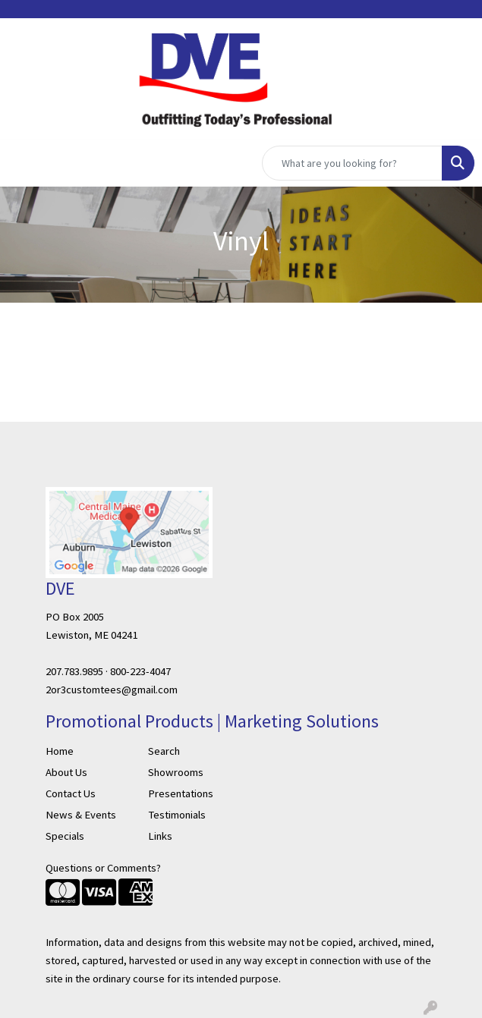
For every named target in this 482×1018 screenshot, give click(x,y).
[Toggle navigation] (23, 163)
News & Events (81, 815)
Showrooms (175, 772)
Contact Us (71, 793)
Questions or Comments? (103, 868)
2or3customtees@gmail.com (112, 689)
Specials (65, 836)
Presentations (180, 793)
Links (160, 836)
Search (164, 751)
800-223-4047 (140, 671)
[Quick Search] (352, 163)
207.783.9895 (74, 671)
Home (60, 751)
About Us (66, 772)
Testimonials (177, 815)
